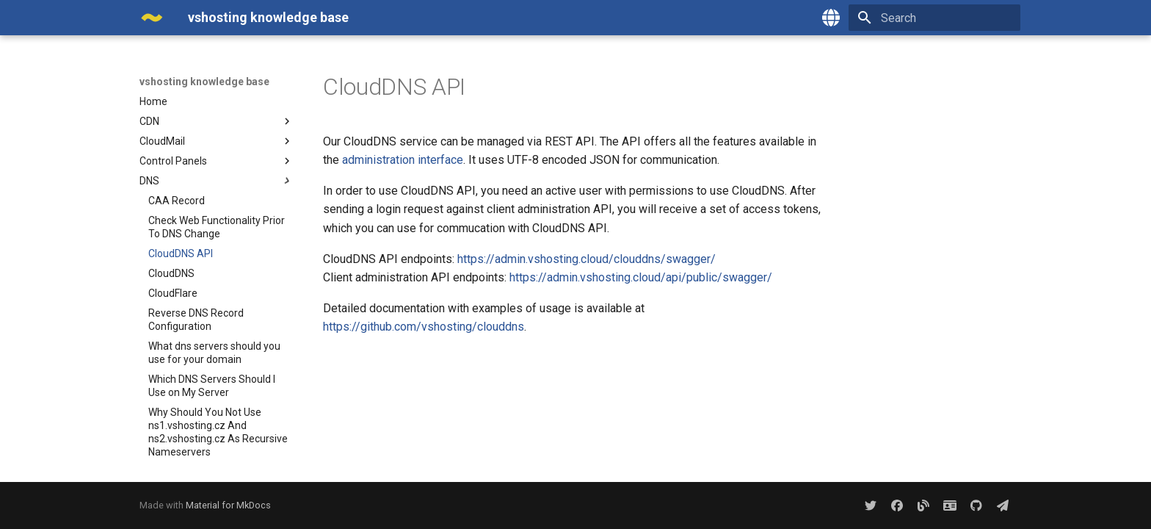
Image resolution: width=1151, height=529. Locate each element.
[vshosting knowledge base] (152, 17)
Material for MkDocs (228, 505)
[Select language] (831, 17)
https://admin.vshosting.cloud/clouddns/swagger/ (586, 259)
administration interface (402, 160)
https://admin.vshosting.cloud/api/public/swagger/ (640, 277)
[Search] (934, 17)
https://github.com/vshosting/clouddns (423, 327)
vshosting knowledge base (204, 81)
